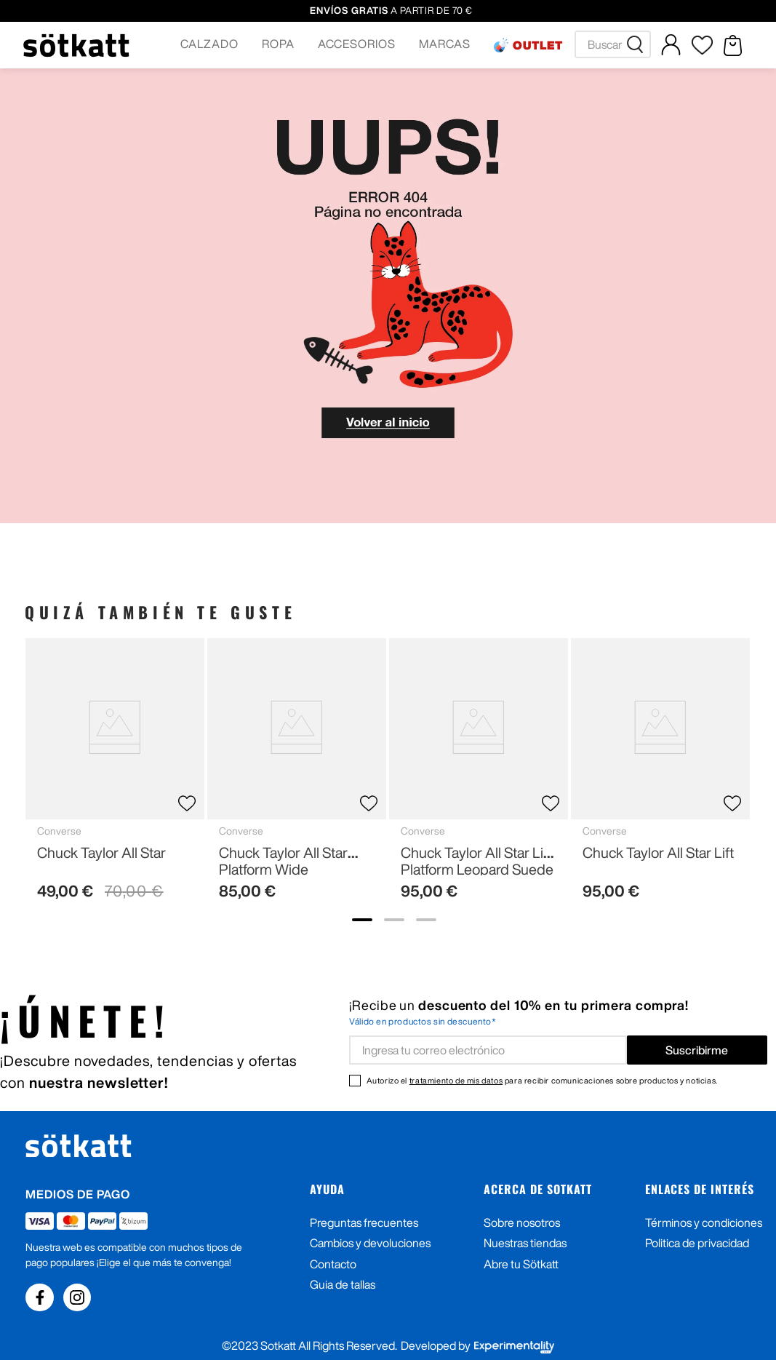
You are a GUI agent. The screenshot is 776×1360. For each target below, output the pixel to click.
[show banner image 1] (362, 920)
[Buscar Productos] (637, 44)
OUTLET (538, 45)
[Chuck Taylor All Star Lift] (660, 775)
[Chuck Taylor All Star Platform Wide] (296, 775)
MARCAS (445, 43)
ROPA (278, 43)
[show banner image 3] (426, 920)
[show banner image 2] (394, 920)
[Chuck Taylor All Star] (114, 775)
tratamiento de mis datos (456, 1080)
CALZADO (209, 43)
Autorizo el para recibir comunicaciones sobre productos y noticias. (542, 1080)
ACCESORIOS (357, 43)
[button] (209, 45)
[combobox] (613, 44)
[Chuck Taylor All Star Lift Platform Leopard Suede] (478, 775)
